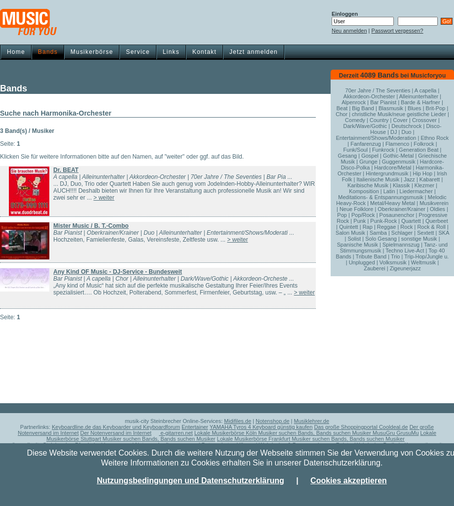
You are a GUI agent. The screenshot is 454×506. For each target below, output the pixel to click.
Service (138, 51)
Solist (354, 239)
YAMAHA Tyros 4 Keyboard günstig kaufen (261, 427)
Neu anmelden (349, 31)
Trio (395, 256)
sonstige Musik (419, 239)
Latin (389, 191)
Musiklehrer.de (312, 421)
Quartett (411, 221)
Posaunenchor (397, 215)
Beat (342, 108)
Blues (414, 108)
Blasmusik (390, 108)
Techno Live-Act (404, 250)
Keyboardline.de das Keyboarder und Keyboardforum (116, 427)
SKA (443, 233)
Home (16, 51)
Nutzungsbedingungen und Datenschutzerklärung (190, 480)
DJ (393, 132)
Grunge (368, 162)
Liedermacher (416, 191)
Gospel (369, 156)
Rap (368, 227)
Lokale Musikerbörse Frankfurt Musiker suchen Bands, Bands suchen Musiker (311, 439)
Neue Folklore (356, 209)
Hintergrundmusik (387, 173)
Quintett (348, 227)
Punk (359, 221)
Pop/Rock (363, 215)
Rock (406, 227)
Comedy (355, 120)
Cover (400, 120)
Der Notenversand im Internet (115, 433)
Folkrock (424, 144)
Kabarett (429, 179)
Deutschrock (406, 126)
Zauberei (374, 268)
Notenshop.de (273, 421)
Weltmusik (423, 262)
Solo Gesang (381, 239)
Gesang (347, 156)
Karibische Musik (367, 185)
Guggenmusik (399, 162)
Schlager (402, 233)
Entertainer (195, 427)
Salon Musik (350, 233)
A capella (426, 90)
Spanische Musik (357, 245)
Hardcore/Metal (392, 167)
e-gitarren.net (175, 433)
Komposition (364, 191)
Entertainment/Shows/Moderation (376, 138)
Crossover (424, 120)
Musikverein (434, 203)
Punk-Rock (383, 221)
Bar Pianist (383, 102)
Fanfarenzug (365, 144)
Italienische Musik (377, 179)
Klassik (401, 185)
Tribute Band (371, 256)
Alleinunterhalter (419, 96)
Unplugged (362, 262)
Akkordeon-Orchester (369, 96)
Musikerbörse (92, 51)
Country (379, 120)
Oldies (437, 209)
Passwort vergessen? (397, 31)
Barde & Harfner (420, 102)
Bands (48, 51)
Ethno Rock (434, 138)
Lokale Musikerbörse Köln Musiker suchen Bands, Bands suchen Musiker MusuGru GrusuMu (306, 433)
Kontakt (204, 51)
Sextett (425, 233)
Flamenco (397, 144)
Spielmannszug (400, 245)
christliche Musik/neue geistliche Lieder (399, 114)
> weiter (103, 197)
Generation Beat (418, 150)
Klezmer (424, 185)
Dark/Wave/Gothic (365, 126)
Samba (378, 233)
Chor (341, 114)
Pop (342, 215)
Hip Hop (422, 173)
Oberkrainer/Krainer (401, 209)
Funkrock (383, 150)
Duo (407, 132)
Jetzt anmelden (253, 51)
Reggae (386, 227)
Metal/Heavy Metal (392, 203)
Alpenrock (353, 102)
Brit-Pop (436, 108)
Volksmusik (393, 262)
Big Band (363, 108)
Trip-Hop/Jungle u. (426, 256)
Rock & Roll (431, 227)
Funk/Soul (355, 150)
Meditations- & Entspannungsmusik (380, 197)
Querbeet (436, 221)
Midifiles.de (237, 421)
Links (171, 51)
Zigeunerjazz (405, 268)
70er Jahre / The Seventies (378, 90)
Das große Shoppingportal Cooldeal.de (361, 427)
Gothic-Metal (398, 156)
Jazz (409, 179)
